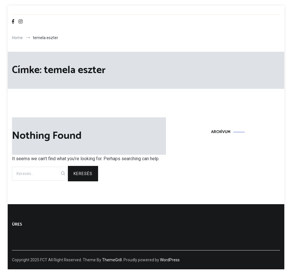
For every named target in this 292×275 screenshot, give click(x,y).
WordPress (170, 260)
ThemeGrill (112, 260)
